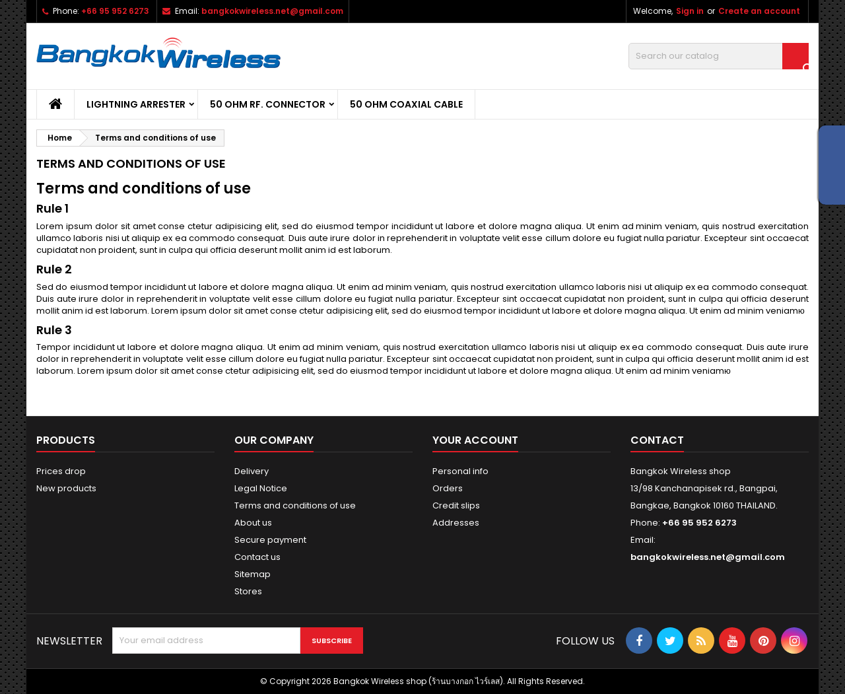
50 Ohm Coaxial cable (406, 104)
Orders (447, 488)
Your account (475, 440)
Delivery (251, 471)
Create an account (759, 11)
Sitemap (252, 574)
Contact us (257, 557)
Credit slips (456, 505)
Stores (248, 591)
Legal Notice (260, 488)
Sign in (690, 11)
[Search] (718, 56)
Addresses (455, 522)
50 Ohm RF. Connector (267, 104)
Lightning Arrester (136, 104)
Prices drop (61, 471)
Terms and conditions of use (295, 505)
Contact (657, 440)
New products (66, 488)
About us (253, 522)
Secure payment (270, 540)
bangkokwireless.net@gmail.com (272, 11)
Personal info (460, 471)
